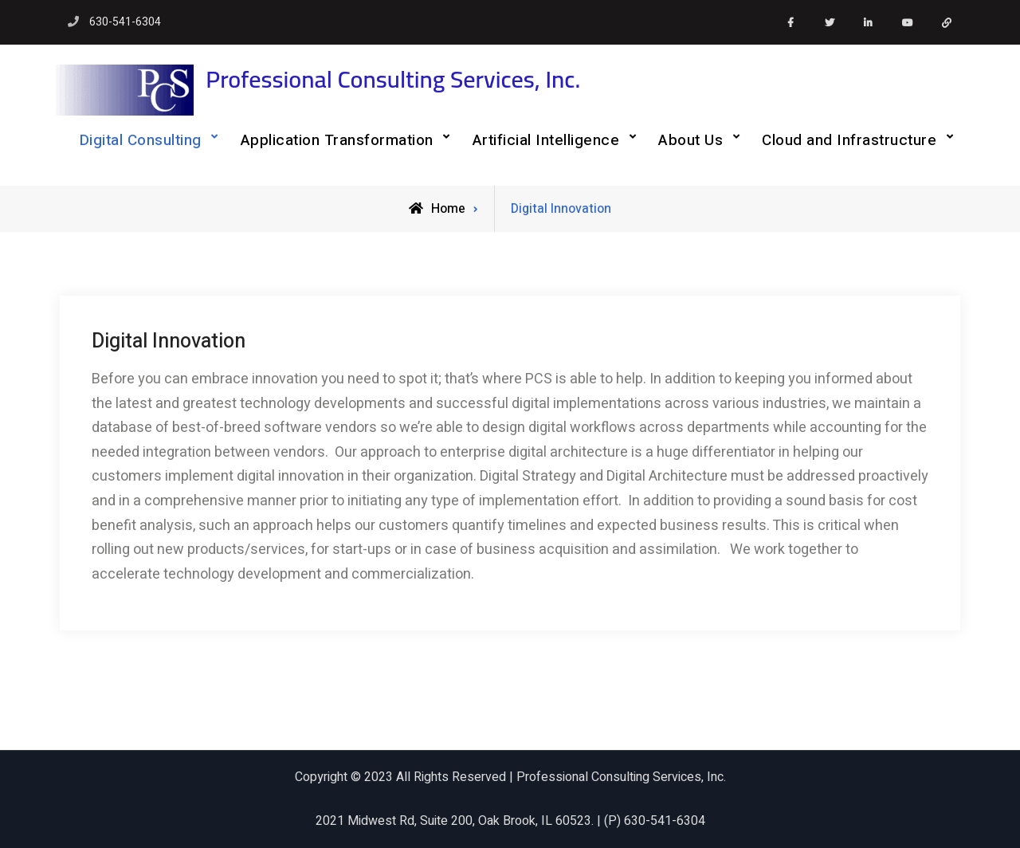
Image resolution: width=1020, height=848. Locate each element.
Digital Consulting (141, 140)
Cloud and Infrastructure (849, 140)
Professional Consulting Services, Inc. (393, 79)
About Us (690, 140)
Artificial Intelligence (546, 140)
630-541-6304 (125, 22)
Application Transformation (337, 140)
